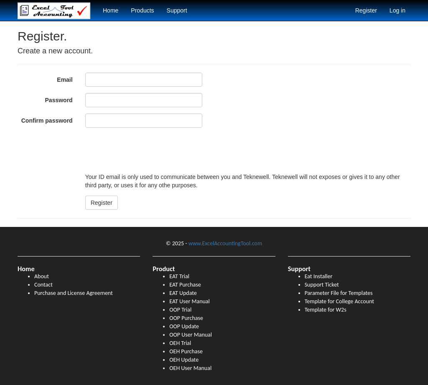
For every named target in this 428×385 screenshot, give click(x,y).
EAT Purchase (185, 284)
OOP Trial (180, 309)
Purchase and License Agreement (73, 293)
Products (142, 10)
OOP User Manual (190, 334)
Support (177, 10)
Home (110, 10)
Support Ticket (322, 284)
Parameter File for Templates (339, 293)
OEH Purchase (186, 351)
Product (164, 268)
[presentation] (148, 150)
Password (59, 100)
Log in (397, 10)
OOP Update (184, 326)
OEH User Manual (190, 368)
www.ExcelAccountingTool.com (225, 243)
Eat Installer (319, 276)
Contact (43, 284)
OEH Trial (180, 343)
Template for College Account (339, 301)
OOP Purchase (186, 318)
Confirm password (47, 120)
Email (64, 79)
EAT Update (182, 293)
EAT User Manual (189, 301)
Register (366, 10)
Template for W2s (325, 309)
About (41, 276)
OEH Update (184, 359)
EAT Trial (179, 276)
